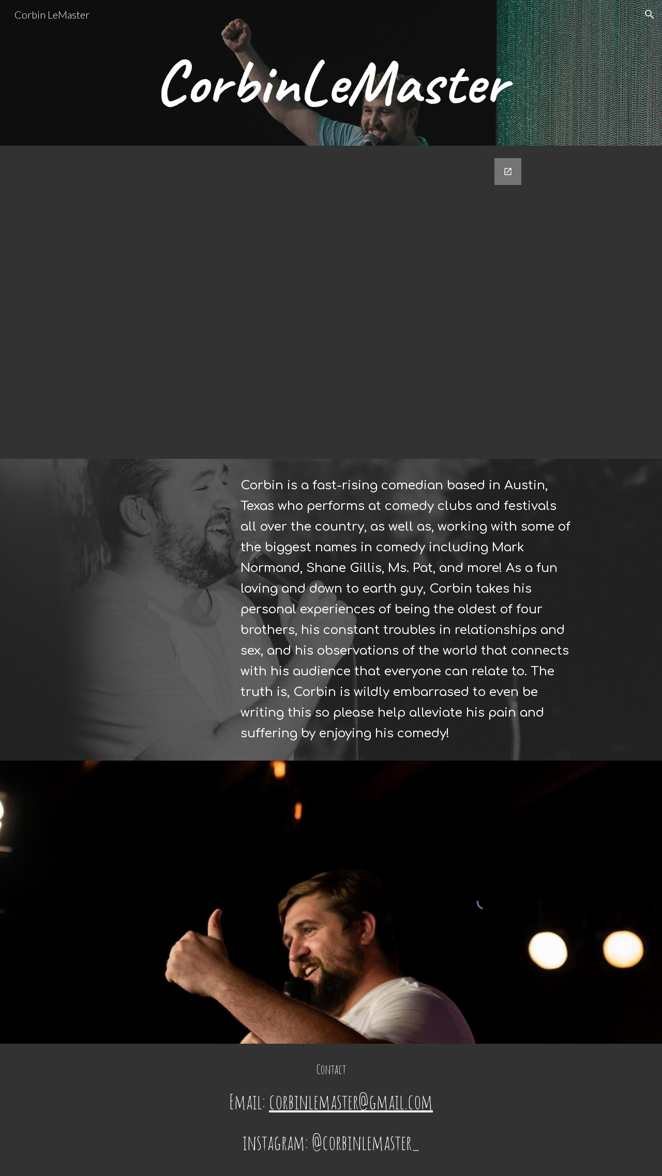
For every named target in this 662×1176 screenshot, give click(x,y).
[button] (649, 14)
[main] (331, 87)
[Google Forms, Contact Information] (331, 302)
